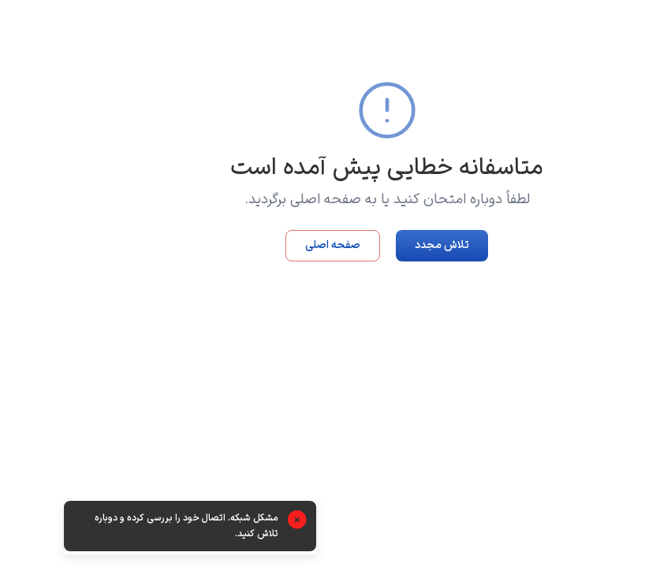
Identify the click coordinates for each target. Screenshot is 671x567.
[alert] (139, 527)
